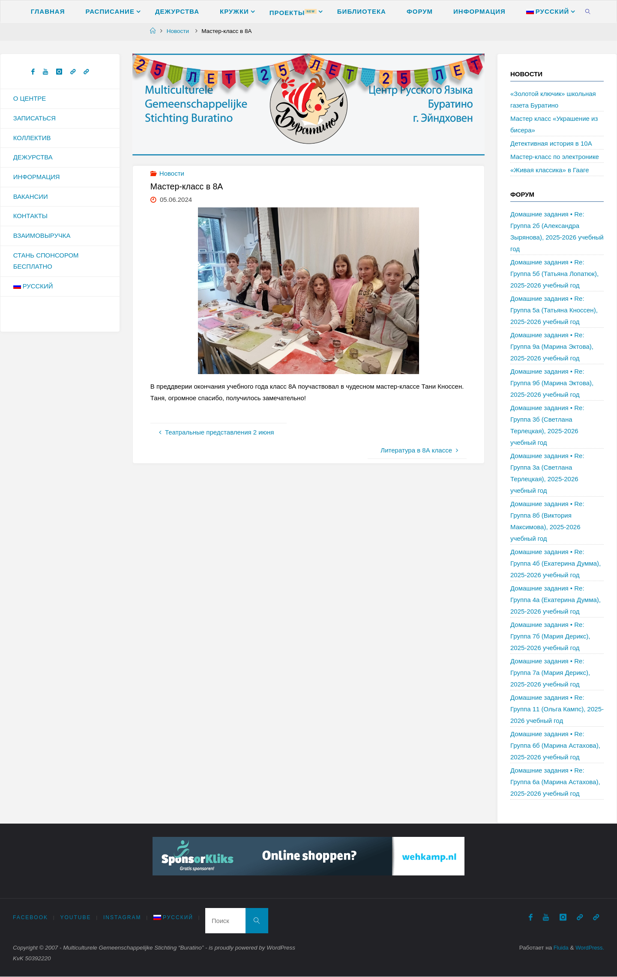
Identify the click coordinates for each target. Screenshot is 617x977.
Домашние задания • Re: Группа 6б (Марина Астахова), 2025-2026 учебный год (555, 745)
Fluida (558, 948)
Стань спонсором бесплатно (46, 262)
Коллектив (32, 138)
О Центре (29, 98)
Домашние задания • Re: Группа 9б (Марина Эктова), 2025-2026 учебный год (551, 383)
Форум (522, 194)
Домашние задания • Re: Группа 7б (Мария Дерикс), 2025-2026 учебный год (550, 636)
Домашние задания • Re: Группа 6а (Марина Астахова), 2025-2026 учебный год (555, 782)
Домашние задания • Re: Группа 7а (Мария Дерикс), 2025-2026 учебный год (550, 672)
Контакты (30, 217)
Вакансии (30, 197)
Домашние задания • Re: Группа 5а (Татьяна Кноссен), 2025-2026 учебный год (554, 310)
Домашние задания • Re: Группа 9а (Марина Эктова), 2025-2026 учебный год (551, 346)
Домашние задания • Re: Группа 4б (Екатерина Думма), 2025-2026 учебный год (555, 563)
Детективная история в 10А (551, 143)
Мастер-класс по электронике (554, 156)
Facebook (30, 918)
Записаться (34, 118)
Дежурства (33, 158)
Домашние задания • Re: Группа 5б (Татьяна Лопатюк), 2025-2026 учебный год (554, 273)
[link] (587, 11)
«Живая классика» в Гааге (549, 170)
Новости (178, 31)
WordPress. (589, 948)
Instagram (122, 918)
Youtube (75, 918)
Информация (36, 177)
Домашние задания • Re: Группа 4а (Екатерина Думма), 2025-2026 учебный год (555, 599)
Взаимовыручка (42, 236)
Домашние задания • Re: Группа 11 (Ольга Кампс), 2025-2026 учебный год (557, 709)
